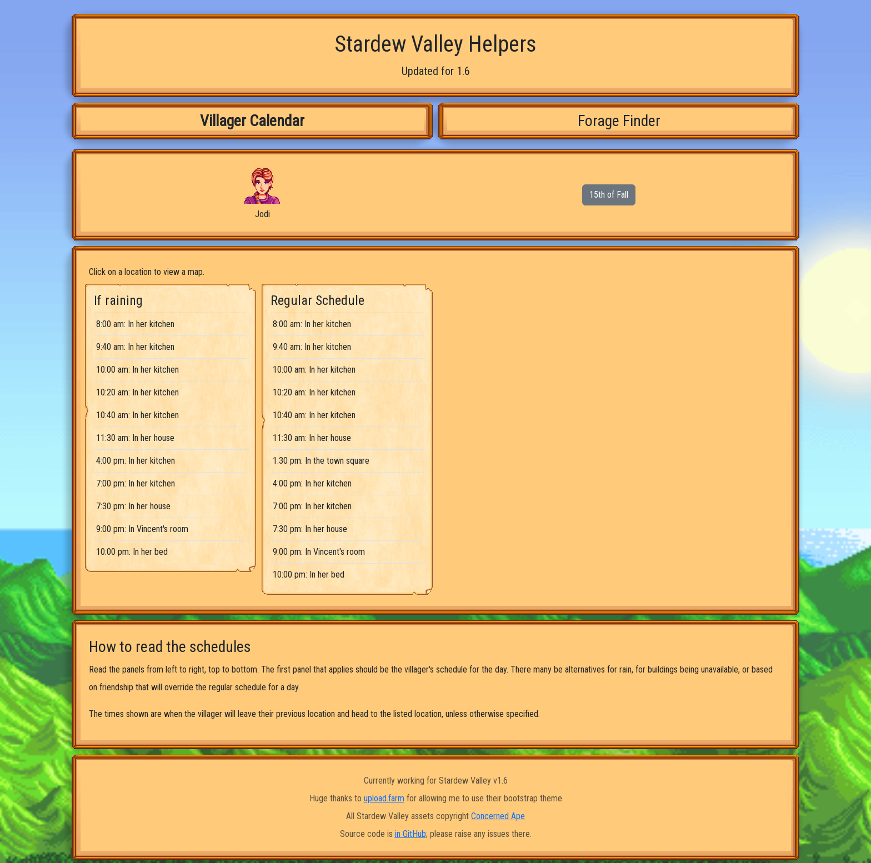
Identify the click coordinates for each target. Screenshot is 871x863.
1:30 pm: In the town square (321, 460)
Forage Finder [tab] (619, 121)
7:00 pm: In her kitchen (135, 483)
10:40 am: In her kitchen (137, 415)
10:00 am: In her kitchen (137, 369)
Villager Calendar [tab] (252, 121)
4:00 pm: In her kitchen (135, 460)
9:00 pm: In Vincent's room (142, 529)
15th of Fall (608, 194)
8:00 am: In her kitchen (135, 324)
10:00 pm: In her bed (132, 551)
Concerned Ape (498, 816)
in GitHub (410, 834)
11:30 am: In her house (135, 438)
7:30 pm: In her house (133, 506)
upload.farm (384, 798)
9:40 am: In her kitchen (135, 347)
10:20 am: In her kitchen (137, 392)
